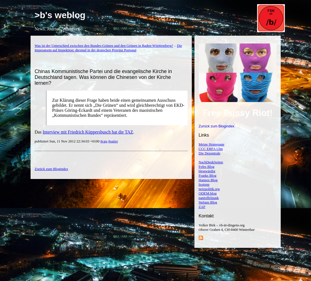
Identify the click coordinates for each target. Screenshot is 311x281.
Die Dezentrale (209, 153)
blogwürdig (207, 171)
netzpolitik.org (209, 189)
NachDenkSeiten (211, 162)
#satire (113, 141)
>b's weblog (60, 15)
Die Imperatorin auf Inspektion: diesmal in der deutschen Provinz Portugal (108, 47)
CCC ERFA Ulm (211, 149)
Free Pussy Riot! (237, 113)
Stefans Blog (208, 202)
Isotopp (204, 184)
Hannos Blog (208, 180)
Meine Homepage (212, 144)
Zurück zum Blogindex (217, 126)
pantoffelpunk (209, 198)
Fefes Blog (207, 166)
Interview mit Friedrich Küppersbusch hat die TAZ (88, 132)
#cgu (103, 141)
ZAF (202, 207)
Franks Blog (208, 175)
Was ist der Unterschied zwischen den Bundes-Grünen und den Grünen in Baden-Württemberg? (104, 45)
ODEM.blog (208, 193)
